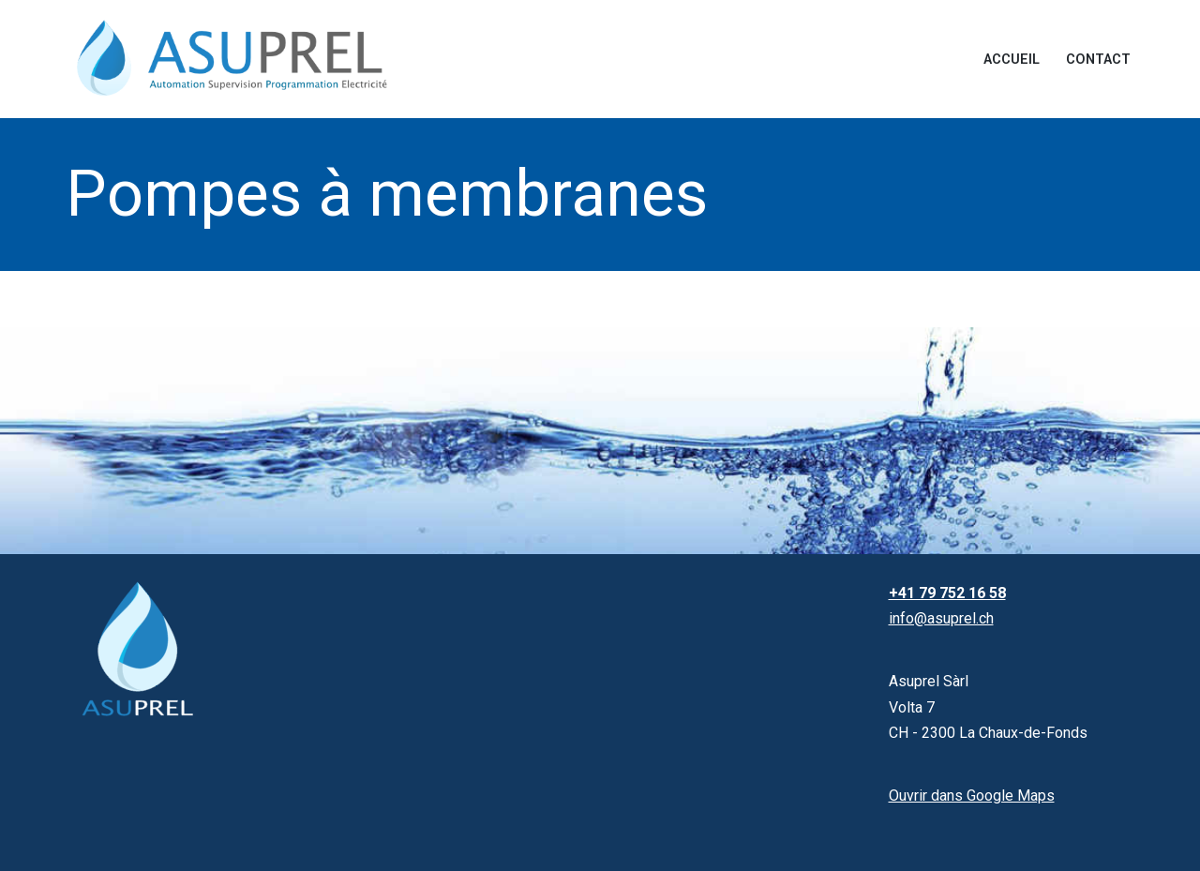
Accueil (1011, 60)
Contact (1098, 60)
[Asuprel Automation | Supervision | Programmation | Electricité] (234, 59)
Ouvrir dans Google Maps (972, 795)
